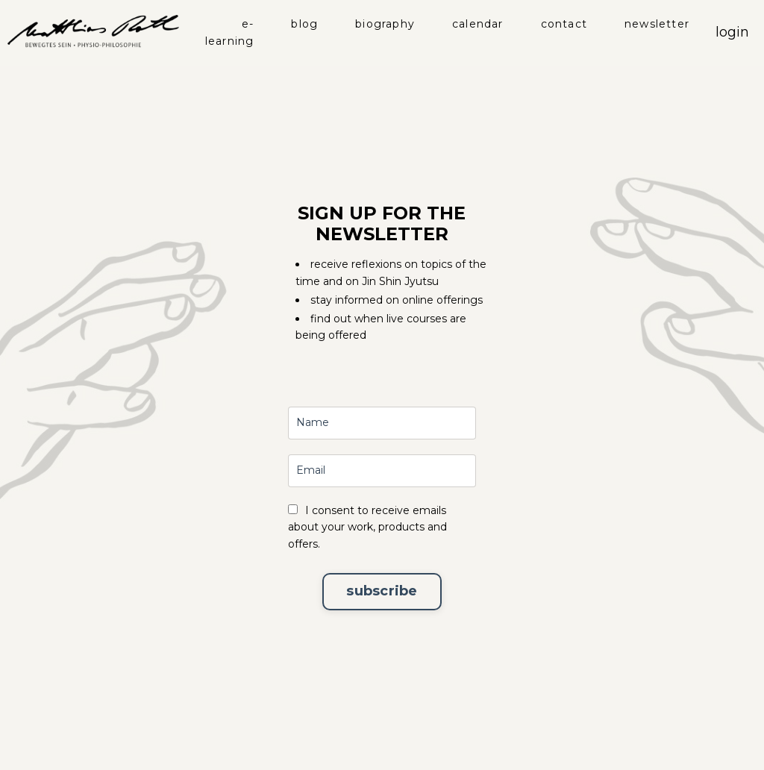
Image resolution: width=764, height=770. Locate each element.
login (732, 32)
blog (304, 24)
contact (564, 24)
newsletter (656, 24)
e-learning (229, 32)
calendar (478, 24)
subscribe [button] (381, 591)
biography (385, 24)
